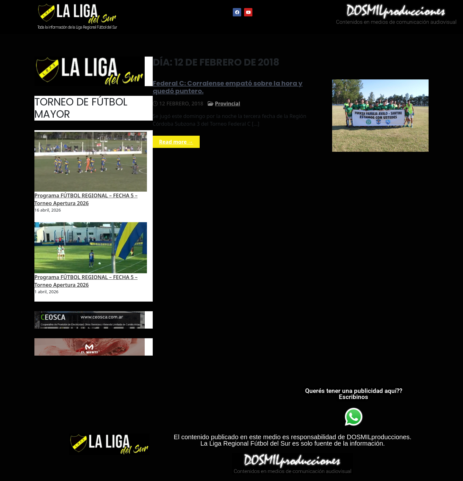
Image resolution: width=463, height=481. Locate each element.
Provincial (227, 103)
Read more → (176, 141)
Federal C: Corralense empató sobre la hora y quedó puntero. (228, 87)
